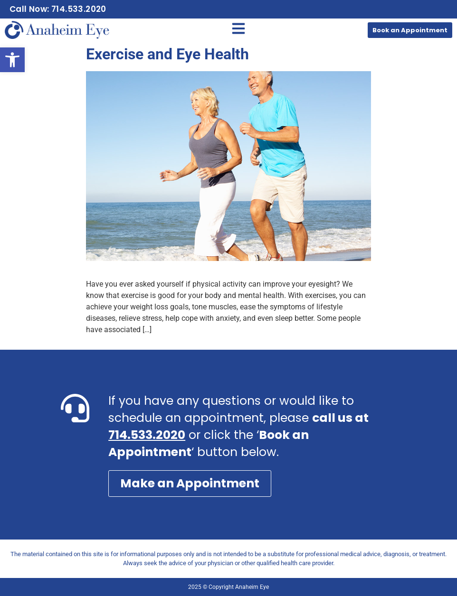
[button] (12, 59)
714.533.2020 (146, 435)
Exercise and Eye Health (167, 54)
